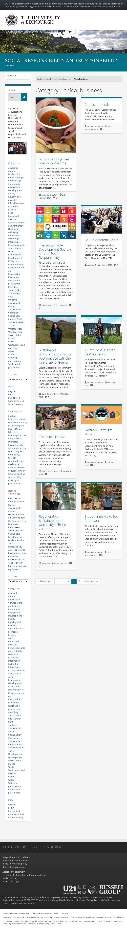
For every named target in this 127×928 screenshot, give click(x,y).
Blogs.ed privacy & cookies (15, 860)
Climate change (15, 177)
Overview (11, 75)
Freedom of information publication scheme (24, 875)
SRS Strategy (14, 293)
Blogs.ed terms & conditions (16, 857)
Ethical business (16, 203)
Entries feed (14, 397)
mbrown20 (46, 305)
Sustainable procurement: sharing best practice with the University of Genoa (55, 356)
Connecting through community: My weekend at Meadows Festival (17, 461)
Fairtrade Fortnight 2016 (98, 432)
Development (15, 190)
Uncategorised (15, 328)
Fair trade (13, 206)
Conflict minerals (97, 104)
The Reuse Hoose (52, 436)
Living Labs (13, 261)
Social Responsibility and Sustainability (62, 61)
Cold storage (14, 180)
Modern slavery (15, 264)
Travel (11, 325)
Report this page (10, 881)
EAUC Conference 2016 (101, 239)
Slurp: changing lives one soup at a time (54, 161)
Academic (13, 168)
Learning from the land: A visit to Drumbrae (17, 438)
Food (10, 212)
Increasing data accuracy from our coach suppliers (17, 448)
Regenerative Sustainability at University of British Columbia (53, 522)
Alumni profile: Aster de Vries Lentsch (100, 352)
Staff (10, 296)
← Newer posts (45, 581)
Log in (11, 394)
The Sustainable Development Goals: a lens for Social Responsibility (55, 251)
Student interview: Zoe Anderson (101, 518)
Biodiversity (14, 174)
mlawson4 (91, 265)
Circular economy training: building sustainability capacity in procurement (17, 477)
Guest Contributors (50, 195)
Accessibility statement (13, 871)
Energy (11, 193)
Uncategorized (15, 332)
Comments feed (16, 401)
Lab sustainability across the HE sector (17, 248)
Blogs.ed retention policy (14, 863)
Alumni (11, 171)
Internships (14, 242)
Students (12, 299)
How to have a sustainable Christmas (17, 553)
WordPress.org (15, 404)
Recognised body (95, 900)
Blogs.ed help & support (14, 867)
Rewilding (13, 287)
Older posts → (91, 581)
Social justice (14, 290)
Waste (11, 341)
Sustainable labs (16, 322)
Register (12, 391)
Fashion (12, 209)
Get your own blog (61, 913)
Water (11, 351)
